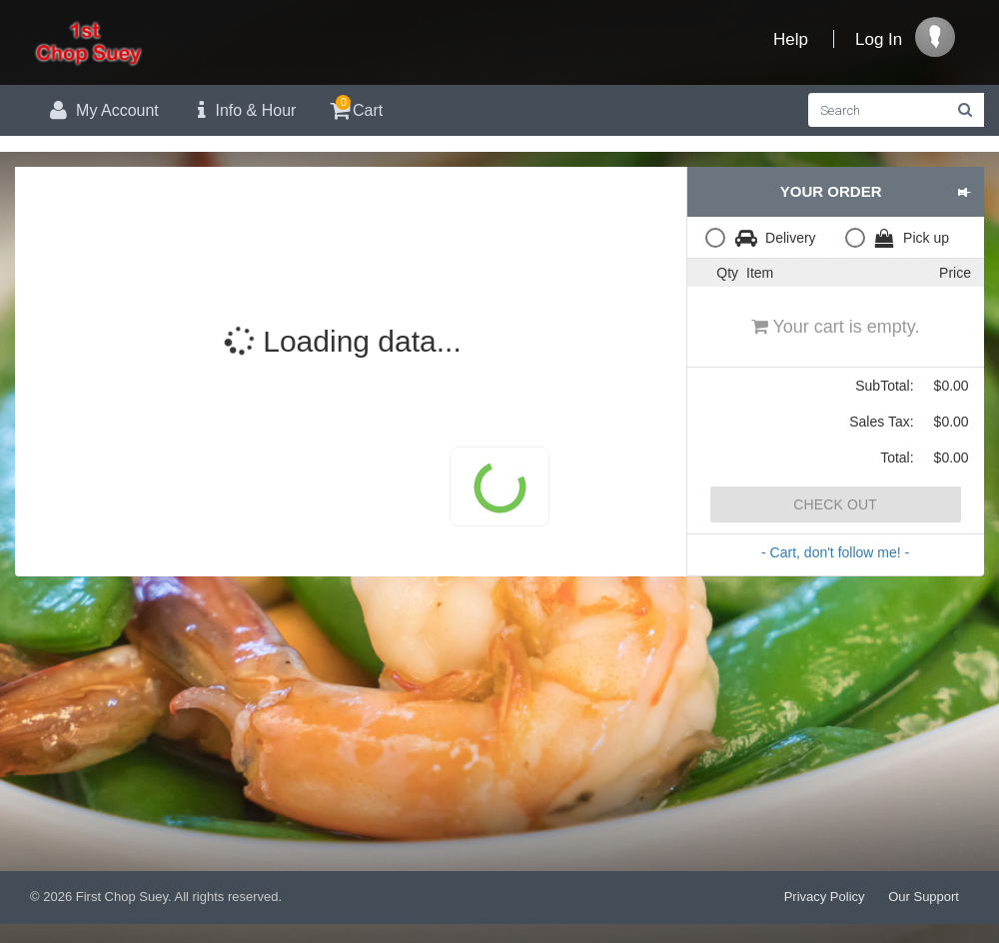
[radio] (765, 237)
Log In (878, 39)
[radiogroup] (835, 237)
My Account (102, 110)
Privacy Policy (824, 896)
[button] (963, 192)
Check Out (835, 504)
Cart (354, 107)
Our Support (923, 896)
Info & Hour (243, 110)
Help (790, 39)
